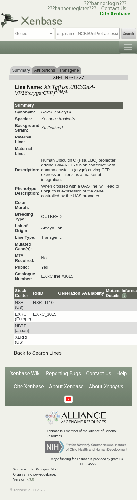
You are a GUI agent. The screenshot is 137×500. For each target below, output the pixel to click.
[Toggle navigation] (128, 47)
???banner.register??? (71, 8)
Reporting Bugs (63, 374)
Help (121, 374)
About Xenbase (66, 386)
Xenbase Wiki (25, 374)
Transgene (69, 70)
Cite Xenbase (29, 386)
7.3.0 (30, 480)
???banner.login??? (105, 3)
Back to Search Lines (38, 353)
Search (128, 34)
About (106, 386)
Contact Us (114, 8)
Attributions (44, 70)
